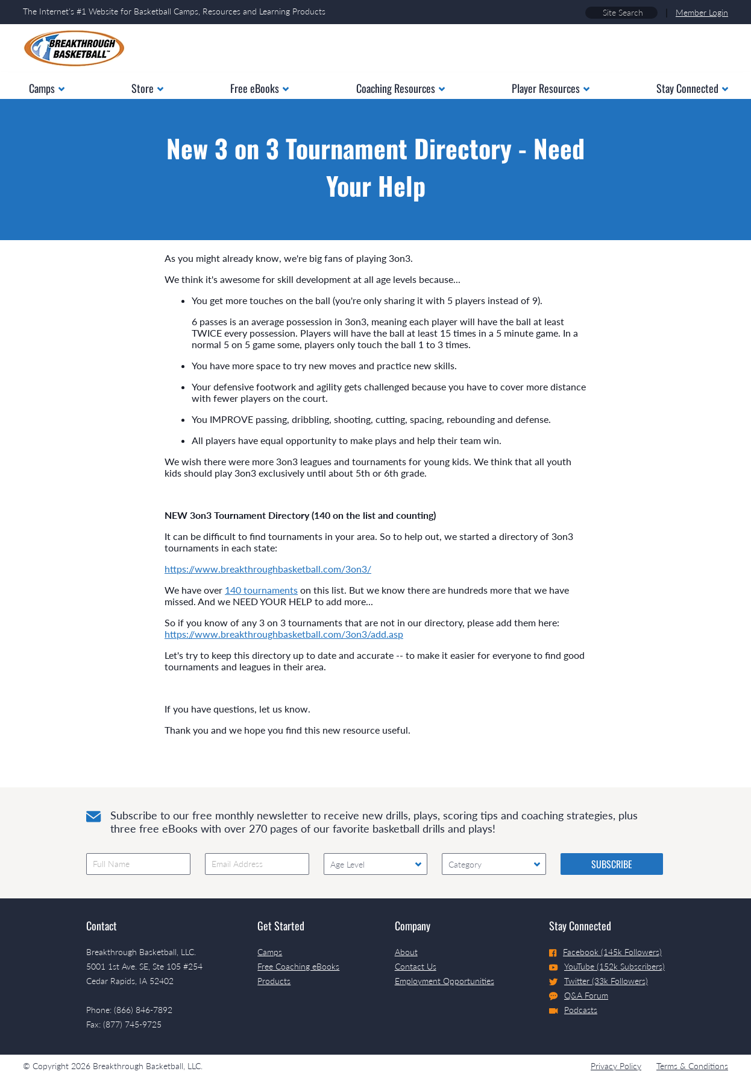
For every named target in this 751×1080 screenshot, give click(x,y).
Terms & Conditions (692, 1066)
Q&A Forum (578, 995)
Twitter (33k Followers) (598, 981)
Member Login (702, 12)
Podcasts (573, 1010)
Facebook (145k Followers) (605, 952)
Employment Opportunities (444, 981)
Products (274, 981)
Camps (269, 952)
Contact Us (415, 966)
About (406, 952)
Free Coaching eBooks (298, 966)
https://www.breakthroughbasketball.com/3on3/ (268, 568)
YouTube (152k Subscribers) (607, 966)
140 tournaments (261, 590)
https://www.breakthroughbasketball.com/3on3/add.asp (284, 634)
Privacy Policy (616, 1066)
